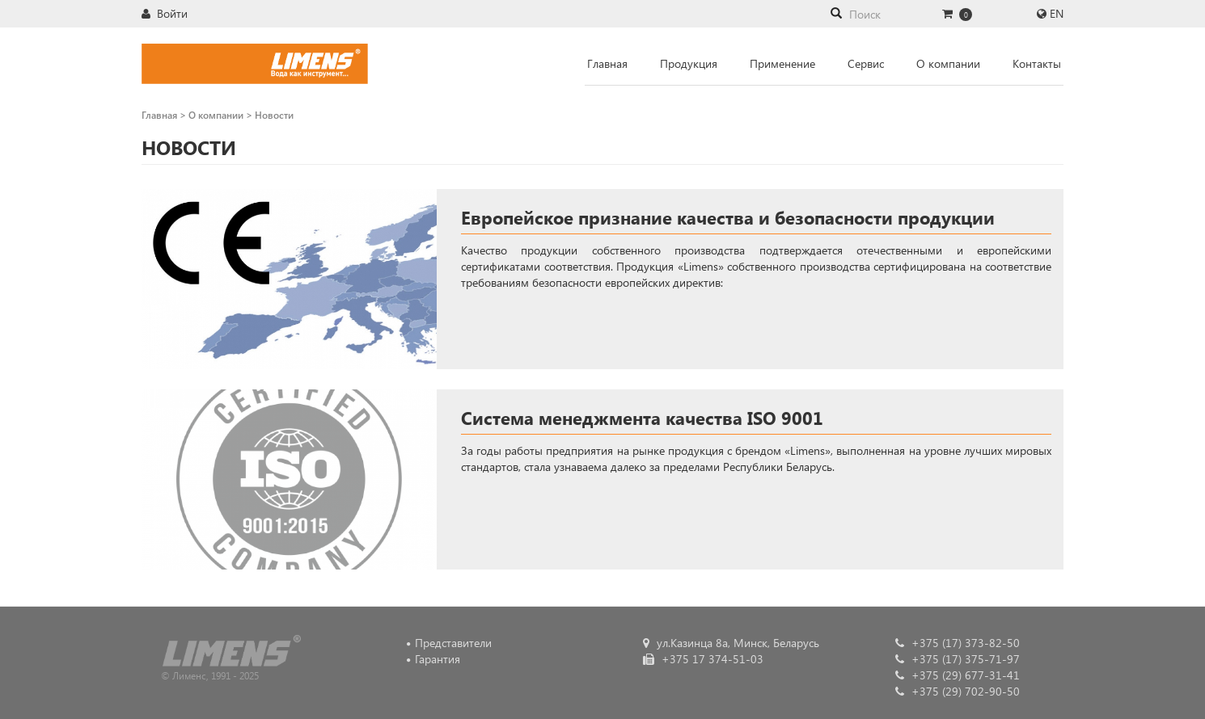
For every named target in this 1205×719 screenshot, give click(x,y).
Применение (782, 63)
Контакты (1037, 63)
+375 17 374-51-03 (703, 658)
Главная (607, 63)
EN (1056, 13)
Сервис (866, 63)
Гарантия (437, 658)
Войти (165, 13)
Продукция (688, 63)
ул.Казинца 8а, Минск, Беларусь (731, 642)
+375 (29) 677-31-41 (957, 675)
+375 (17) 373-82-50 (957, 642)
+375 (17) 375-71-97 (957, 658)
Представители (453, 642)
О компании (948, 63)
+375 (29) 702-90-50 (957, 691)
